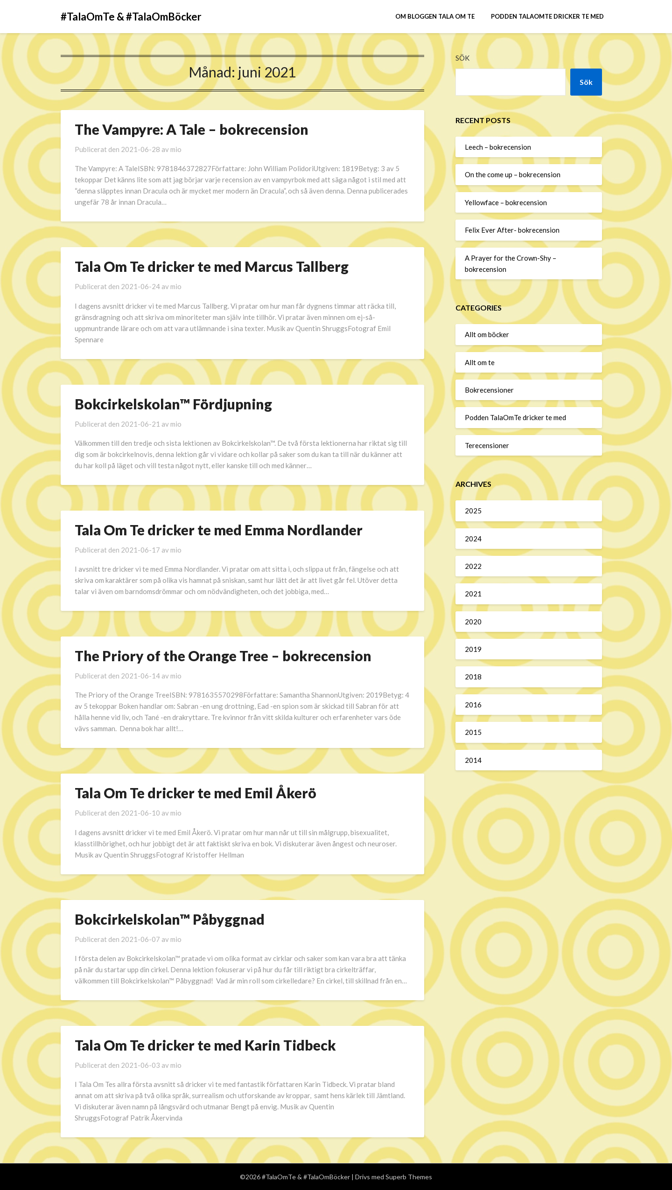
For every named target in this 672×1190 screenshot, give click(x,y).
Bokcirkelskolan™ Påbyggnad (170, 919)
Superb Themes (408, 1177)
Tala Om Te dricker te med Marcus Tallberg (212, 266)
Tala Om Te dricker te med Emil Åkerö (195, 792)
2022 (473, 566)
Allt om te (480, 362)
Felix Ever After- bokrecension (512, 230)
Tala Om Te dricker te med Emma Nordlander (219, 529)
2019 (473, 649)
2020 (473, 621)
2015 (473, 732)
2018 (473, 676)
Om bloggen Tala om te (435, 16)
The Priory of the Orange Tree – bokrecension (223, 655)
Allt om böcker (487, 334)
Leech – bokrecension (498, 147)
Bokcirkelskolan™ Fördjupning (173, 403)
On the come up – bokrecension (512, 174)
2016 (473, 704)
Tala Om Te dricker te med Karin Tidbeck (205, 1045)
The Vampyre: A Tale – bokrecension (191, 129)
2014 (473, 760)
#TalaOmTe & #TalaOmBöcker (131, 16)
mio (176, 149)
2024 (473, 538)
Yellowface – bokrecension (506, 202)
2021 (473, 593)
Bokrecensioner (489, 390)
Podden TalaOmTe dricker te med (547, 16)
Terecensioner (487, 445)
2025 (473, 510)
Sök (462, 58)
